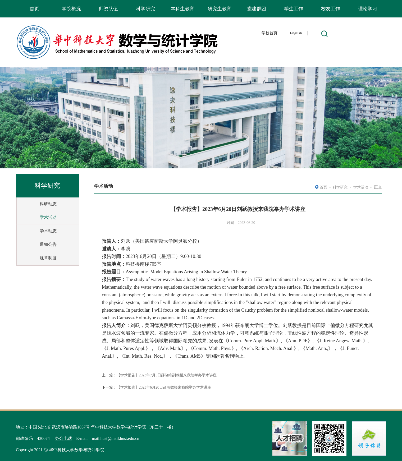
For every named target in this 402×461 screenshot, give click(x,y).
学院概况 (71, 8)
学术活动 (48, 217)
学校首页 (269, 33)
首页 (34, 8)
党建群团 (256, 8)
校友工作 (330, 8)
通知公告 (48, 244)
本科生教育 (182, 8)
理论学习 (367, 8)
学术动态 (48, 231)
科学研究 (145, 8)
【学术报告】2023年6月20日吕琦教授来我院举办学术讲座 (164, 387)
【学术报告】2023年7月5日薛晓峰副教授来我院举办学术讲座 (167, 375)
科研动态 (48, 204)
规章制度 (48, 258)
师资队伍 (108, 8)
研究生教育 (219, 8)
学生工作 (293, 8)
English (296, 33)
